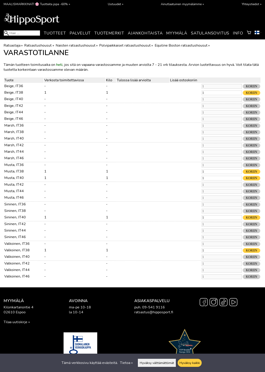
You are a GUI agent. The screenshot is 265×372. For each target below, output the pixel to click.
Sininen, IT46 (15, 236)
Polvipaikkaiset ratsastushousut (126, 45)
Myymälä (176, 33)
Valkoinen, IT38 (17, 250)
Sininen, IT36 (15, 204)
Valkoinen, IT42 (17, 263)
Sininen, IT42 (15, 223)
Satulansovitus (210, 33)
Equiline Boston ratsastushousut (182, 45)
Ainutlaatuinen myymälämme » (182, 4)
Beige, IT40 (13, 99)
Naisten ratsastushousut (77, 45)
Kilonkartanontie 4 (18, 307)
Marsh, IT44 (14, 151)
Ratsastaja (13, 45)
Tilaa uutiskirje (15, 322)
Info (238, 33)
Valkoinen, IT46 (17, 276)
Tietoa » (126, 362)
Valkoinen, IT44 (17, 269)
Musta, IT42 (14, 184)
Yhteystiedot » (251, 4)
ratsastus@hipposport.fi (153, 312)
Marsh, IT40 (14, 138)
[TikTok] (223, 302)
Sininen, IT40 (15, 217)
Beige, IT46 (13, 118)
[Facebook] (204, 302)
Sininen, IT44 (15, 230)
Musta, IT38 (14, 171)
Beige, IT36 (13, 86)
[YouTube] (233, 302)
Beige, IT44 (13, 112)
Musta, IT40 (14, 177)
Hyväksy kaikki (189, 363)
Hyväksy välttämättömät (157, 363)
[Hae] (22, 33)
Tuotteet (55, 33)
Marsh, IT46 (14, 158)
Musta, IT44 (14, 191)
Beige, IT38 (13, 92)
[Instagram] (214, 302)
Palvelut (80, 33)
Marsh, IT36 (14, 125)
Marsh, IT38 (14, 131)
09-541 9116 (153, 307)
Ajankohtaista (145, 33)
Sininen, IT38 (15, 210)
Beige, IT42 (13, 105)
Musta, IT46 (14, 197)
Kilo (109, 80)
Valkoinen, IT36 (17, 243)
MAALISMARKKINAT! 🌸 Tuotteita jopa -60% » (37, 4)
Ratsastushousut (39, 45)
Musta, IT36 (14, 164)
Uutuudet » (115, 4)
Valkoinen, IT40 (17, 256)
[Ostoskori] (249, 33)
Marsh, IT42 (14, 145)
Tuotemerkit (109, 33)
